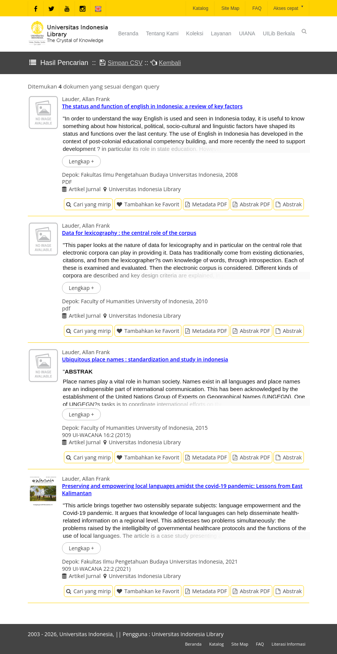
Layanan (221, 33)
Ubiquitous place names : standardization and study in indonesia (145, 359)
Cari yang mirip (88, 204)
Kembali (170, 63)
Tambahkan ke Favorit (148, 204)
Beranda (128, 33)
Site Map (230, 8)
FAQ (256, 8)
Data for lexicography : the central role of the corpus (129, 232)
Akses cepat (288, 8)
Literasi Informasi (288, 644)
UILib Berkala (279, 33)
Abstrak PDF (251, 204)
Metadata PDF (206, 204)
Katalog (200, 8)
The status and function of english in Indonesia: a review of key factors (152, 106)
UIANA (247, 33)
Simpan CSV (125, 63)
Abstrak (289, 204)
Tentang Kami (162, 33)
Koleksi (194, 33)
